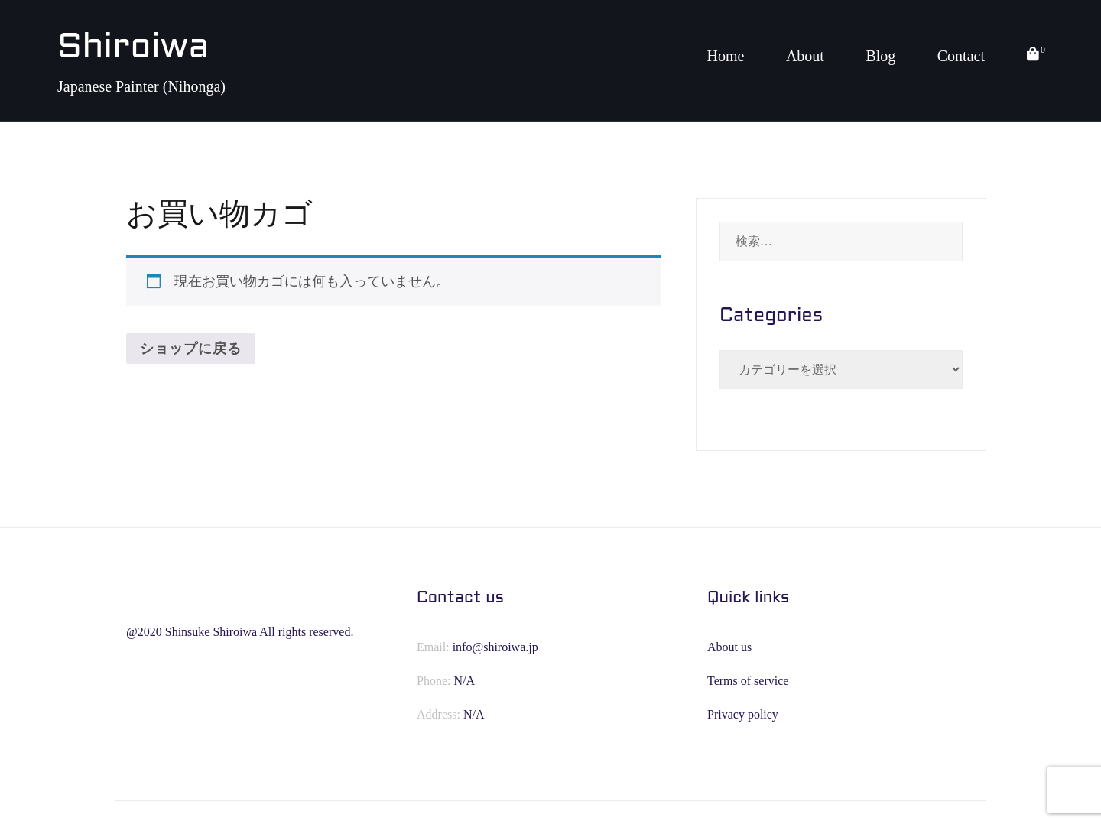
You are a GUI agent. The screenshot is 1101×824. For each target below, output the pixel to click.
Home (725, 55)
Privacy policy (742, 714)
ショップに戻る (191, 348)
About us (729, 647)
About (805, 55)
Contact (961, 55)
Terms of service (747, 680)
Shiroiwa (133, 48)
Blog (880, 55)
